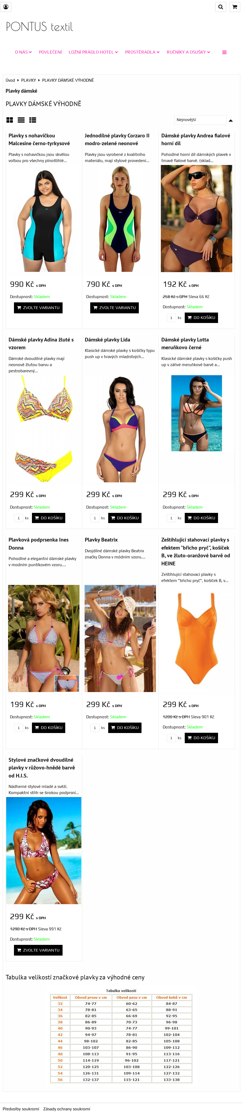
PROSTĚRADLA (142, 52)
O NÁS (23, 52)
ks (174, 318)
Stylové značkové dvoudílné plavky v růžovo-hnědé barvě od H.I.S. (42, 767)
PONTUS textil (39, 26)
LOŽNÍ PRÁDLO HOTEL (93, 52)
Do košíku (201, 317)
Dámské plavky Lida (107, 339)
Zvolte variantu (38, 307)
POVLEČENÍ (50, 52)
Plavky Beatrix (101, 539)
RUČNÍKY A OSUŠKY (188, 52)
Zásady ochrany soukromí (66, 1109)
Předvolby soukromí (21, 1109)
